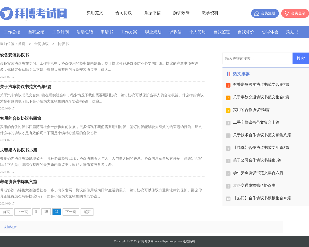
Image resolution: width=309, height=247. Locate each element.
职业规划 (153, 32)
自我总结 (36, 32)
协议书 (63, 44)
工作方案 (129, 32)
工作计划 (60, 32)
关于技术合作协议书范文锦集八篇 (262, 135)
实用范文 (95, 13)
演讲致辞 (181, 13)
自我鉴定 (221, 32)
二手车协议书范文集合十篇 (256, 122)
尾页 (87, 212)
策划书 (292, 32)
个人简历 (197, 32)
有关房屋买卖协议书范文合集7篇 (261, 84)
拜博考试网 (145, 241)
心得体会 (270, 32)
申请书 (107, 32)
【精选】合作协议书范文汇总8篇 (261, 148)
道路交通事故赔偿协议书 (254, 185)
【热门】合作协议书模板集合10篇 (262, 198)
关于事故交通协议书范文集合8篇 (261, 97)
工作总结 (12, 32)
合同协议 (123, 13)
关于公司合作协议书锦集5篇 (257, 160)
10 (46, 212)
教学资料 (210, 13)
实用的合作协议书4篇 (251, 110)
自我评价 (246, 32)
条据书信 (152, 13)
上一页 (22, 212)
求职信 (175, 32)
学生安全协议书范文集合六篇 (258, 173)
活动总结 (84, 32)
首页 (21, 44)
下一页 (70, 212)
